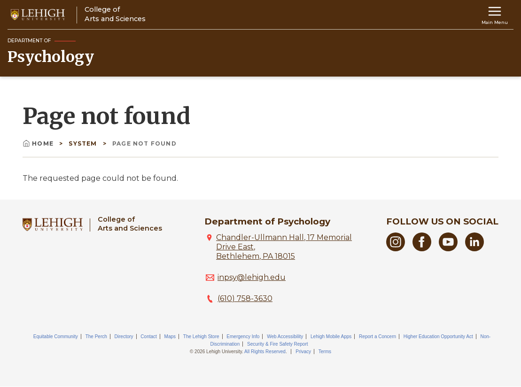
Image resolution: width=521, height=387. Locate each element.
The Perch (96, 336)
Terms (325, 351)
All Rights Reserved (265, 351)
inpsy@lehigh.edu (252, 277)
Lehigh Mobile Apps (331, 336)
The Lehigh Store (201, 336)
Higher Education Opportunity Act (438, 336)
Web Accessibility (285, 336)
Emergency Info (242, 336)
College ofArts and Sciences (130, 223)
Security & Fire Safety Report (277, 344)
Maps (170, 336)
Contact (148, 336)
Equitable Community (55, 336)
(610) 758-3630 (245, 298)
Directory (124, 336)
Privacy (303, 351)
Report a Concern (377, 336)
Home (39, 143)
